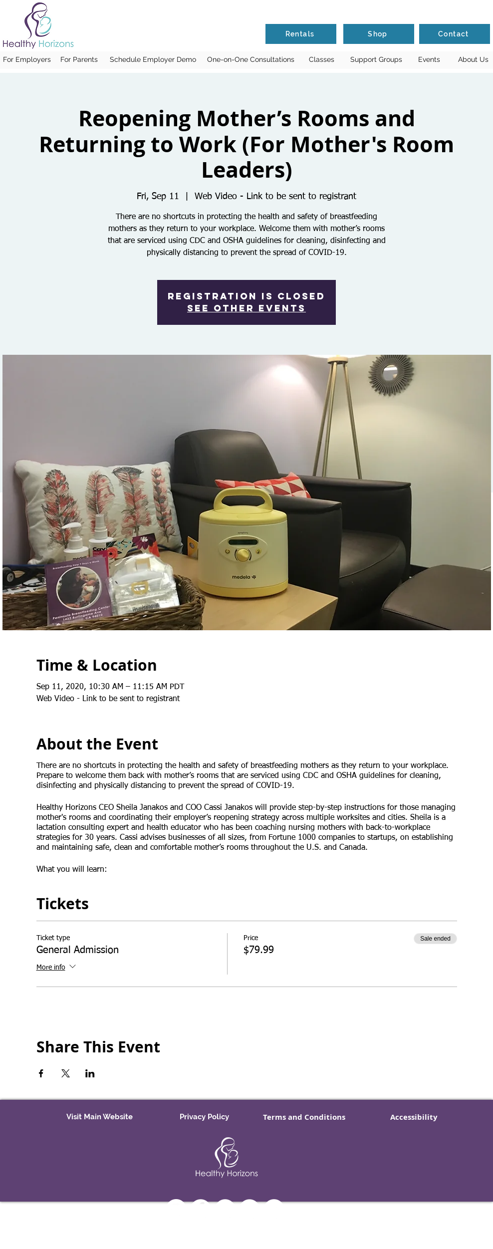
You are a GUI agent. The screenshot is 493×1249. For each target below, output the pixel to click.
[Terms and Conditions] (304, 1117)
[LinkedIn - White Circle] (273, 1209)
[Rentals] (300, 34)
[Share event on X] (65, 1073)
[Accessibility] (413, 1117)
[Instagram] (176, 1209)
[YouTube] (225, 1209)
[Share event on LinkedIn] (90, 1073)
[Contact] (454, 34)
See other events (246, 308)
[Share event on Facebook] (41, 1073)
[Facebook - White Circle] (200, 1209)
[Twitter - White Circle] (249, 1209)
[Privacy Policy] (204, 1117)
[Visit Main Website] (99, 1117)
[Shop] (378, 34)
